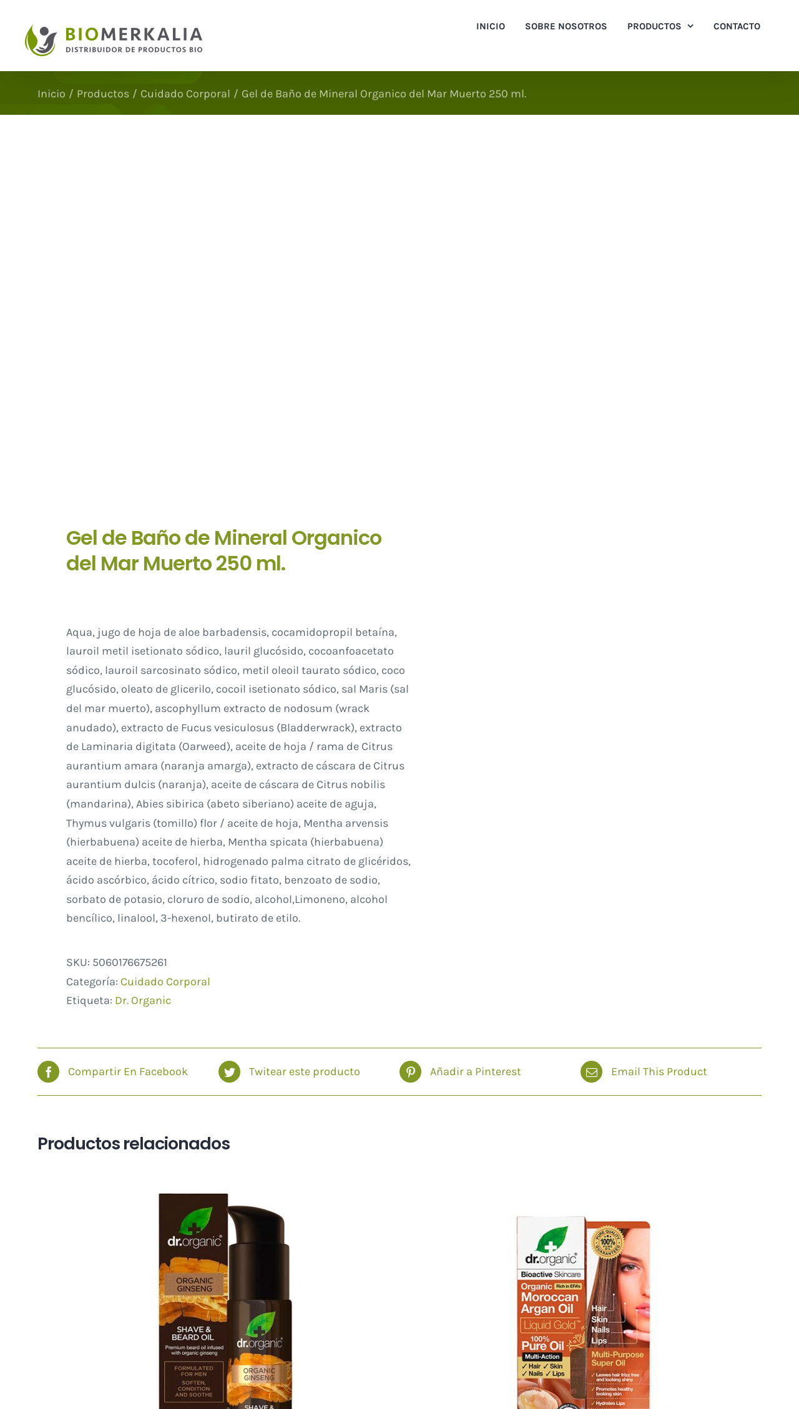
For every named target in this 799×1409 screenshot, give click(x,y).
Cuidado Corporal (165, 981)
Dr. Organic (143, 1000)
